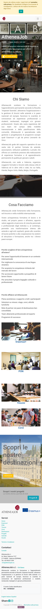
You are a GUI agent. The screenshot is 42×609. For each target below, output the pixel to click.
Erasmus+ (5, 523)
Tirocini (4, 527)
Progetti (33, 498)
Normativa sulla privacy (31, 605)
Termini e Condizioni (8, 542)
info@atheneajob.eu (8, 562)
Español (13, 596)
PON (3, 525)
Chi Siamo (21, 567)
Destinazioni (5, 531)
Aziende (4, 536)
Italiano (8, 596)
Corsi (3, 529)
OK (21, 11)
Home (3, 521)
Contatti (4, 550)
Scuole (4, 538)
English (4, 596)
